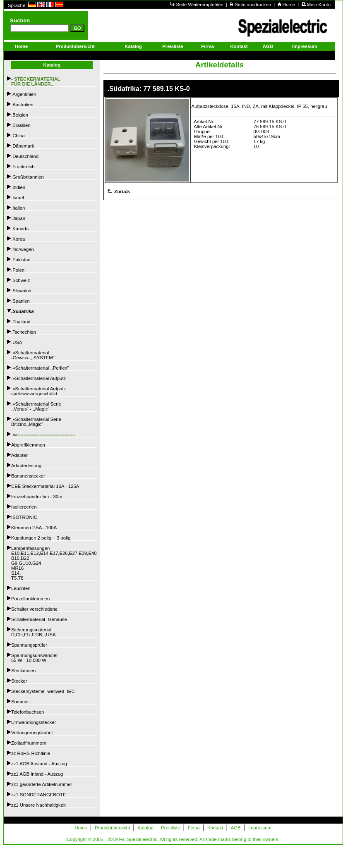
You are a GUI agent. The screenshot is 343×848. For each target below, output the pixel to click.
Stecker (19, 680)
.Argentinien (23, 94)
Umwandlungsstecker (33, 722)
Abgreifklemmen (28, 444)
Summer (20, 701)
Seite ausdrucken (254, 4)
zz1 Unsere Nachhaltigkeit (38, 805)
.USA (16, 342)
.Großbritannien (27, 176)
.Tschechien (23, 332)
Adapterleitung (26, 465)
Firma (207, 46)
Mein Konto (319, 4)
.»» (43, 434)
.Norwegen (22, 249)
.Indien (18, 187)
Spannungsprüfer (29, 645)
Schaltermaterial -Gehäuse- (40, 619)
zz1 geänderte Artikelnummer (41, 784)
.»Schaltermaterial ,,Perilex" (40, 367)
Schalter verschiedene (34, 609)
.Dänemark (22, 145)
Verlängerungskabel (32, 732)
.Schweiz (20, 280)
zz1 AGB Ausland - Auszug (39, 763)
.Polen (17, 270)
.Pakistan (21, 259)
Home (289, 4)
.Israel (17, 197)
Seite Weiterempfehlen (200, 4)
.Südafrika (22, 311)
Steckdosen (23, 670)
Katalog (133, 46)
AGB (268, 46)
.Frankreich (23, 166)
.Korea (18, 238)
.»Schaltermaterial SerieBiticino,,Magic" (36, 422)
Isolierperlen (24, 506)
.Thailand (21, 321)
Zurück (121, 191)
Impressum (304, 46)
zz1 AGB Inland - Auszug (37, 774)
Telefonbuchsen (27, 711)
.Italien (18, 207)
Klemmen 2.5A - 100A (34, 527)
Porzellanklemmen (30, 598)
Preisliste (172, 46)
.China (18, 135)
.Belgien (19, 114)
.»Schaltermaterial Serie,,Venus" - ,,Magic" (36, 406)
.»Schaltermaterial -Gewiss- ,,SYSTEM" (33, 355)
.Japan (18, 218)
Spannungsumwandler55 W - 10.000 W (34, 658)
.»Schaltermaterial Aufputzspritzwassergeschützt (38, 391)
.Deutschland (24, 156)
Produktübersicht (75, 46)
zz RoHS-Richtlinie (30, 753)
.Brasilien (21, 125)
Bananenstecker (28, 475)
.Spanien (20, 301)
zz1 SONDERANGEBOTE (38, 794)
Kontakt (238, 46)
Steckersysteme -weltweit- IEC (43, 691)
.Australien (22, 104)
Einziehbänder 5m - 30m (36, 496)
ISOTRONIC (24, 517)
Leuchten (21, 588)
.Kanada (20, 228)
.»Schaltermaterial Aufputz (38, 378)
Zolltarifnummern (28, 743)
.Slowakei (21, 290)
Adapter (19, 455)
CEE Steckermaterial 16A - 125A (45, 486)
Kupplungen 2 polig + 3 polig (40, 537)
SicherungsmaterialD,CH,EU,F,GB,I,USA (33, 632)
